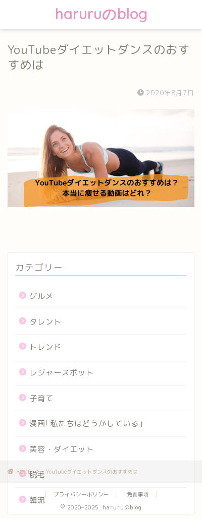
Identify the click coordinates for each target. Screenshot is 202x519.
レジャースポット (61, 372)
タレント (45, 321)
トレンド (45, 347)
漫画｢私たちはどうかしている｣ (86, 423)
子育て (41, 398)
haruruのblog (101, 14)
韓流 (37, 500)
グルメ (41, 296)
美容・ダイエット (61, 449)
